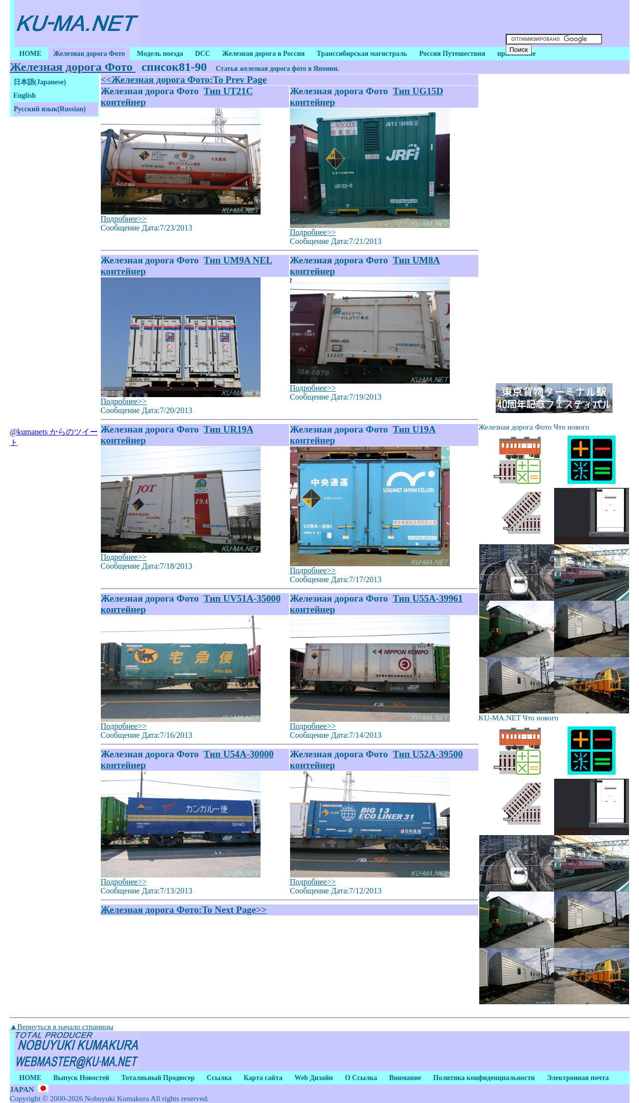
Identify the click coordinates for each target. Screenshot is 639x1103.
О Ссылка (361, 1078)
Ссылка (219, 1078)
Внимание (405, 1078)
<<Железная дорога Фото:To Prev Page (184, 79)
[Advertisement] (321, 23)
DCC (202, 53)
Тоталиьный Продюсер (158, 1078)
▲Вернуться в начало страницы (62, 1026)
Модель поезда (160, 53)
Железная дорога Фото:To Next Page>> (184, 909)
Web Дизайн (314, 1078)
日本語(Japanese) (39, 82)
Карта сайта (263, 1078)
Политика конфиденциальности (484, 1078)
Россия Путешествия (452, 53)
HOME (30, 53)
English (24, 95)
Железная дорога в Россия (263, 53)
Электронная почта (578, 1078)
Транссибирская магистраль (362, 53)
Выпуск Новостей (81, 1078)
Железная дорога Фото (89, 53)
